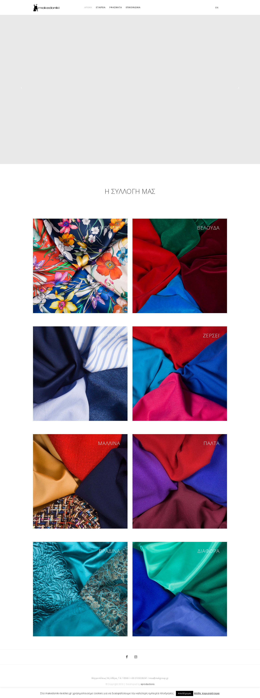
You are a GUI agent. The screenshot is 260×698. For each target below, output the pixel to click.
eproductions (148, 684)
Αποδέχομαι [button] (184, 693)
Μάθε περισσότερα (207, 693)
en (216, 7)
